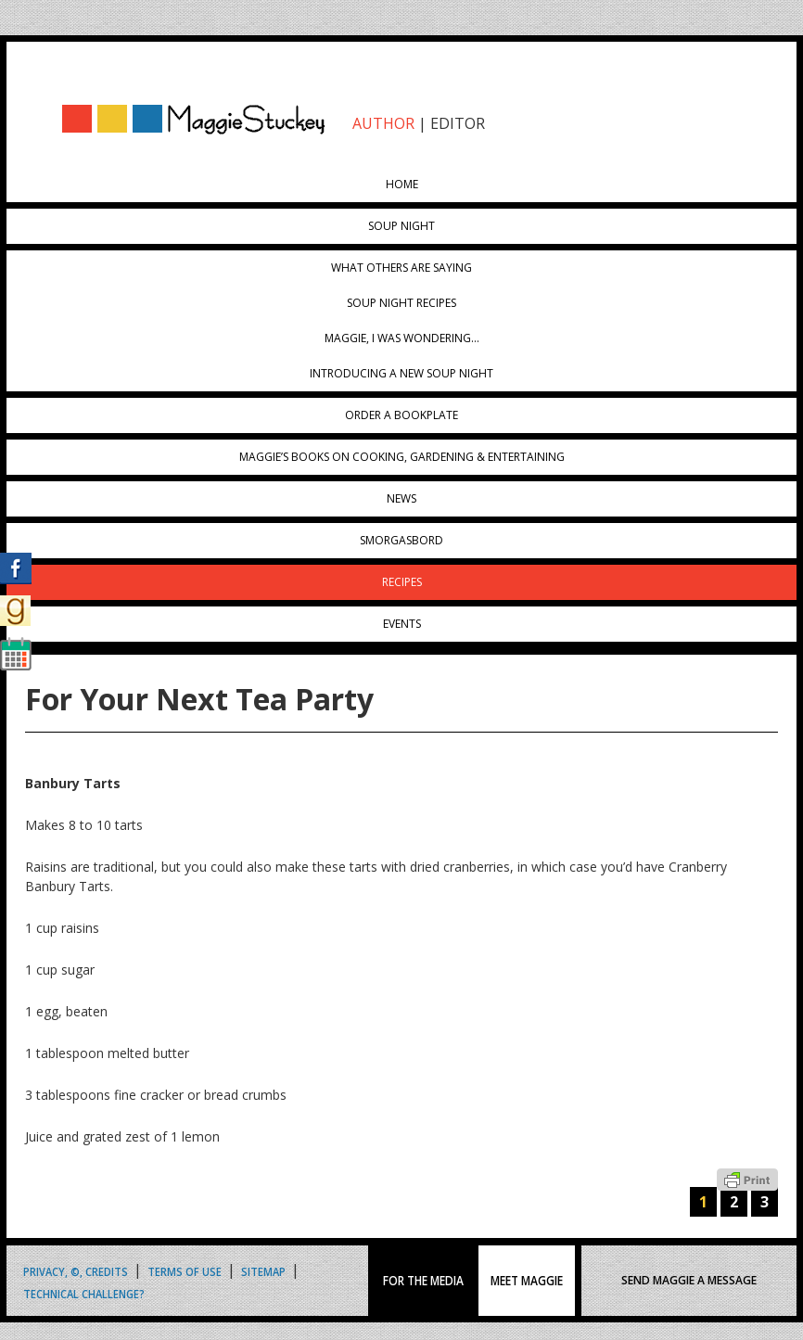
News (401, 498)
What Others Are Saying (401, 267)
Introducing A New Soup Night (401, 373)
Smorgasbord (401, 540)
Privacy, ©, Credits (75, 1271)
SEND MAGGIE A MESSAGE (689, 1280)
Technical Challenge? (84, 1293)
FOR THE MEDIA (423, 1280)
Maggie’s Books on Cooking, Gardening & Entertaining (402, 457)
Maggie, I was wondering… (402, 338)
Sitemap (263, 1271)
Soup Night (401, 226)
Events (402, 624)
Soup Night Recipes (401, 303)
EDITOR (457, 123)
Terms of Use (184, 1271)
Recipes (402, 582)
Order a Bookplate (401, 415)
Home (402, 184)
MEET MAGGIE (527, 1280)
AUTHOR (383, 123)
